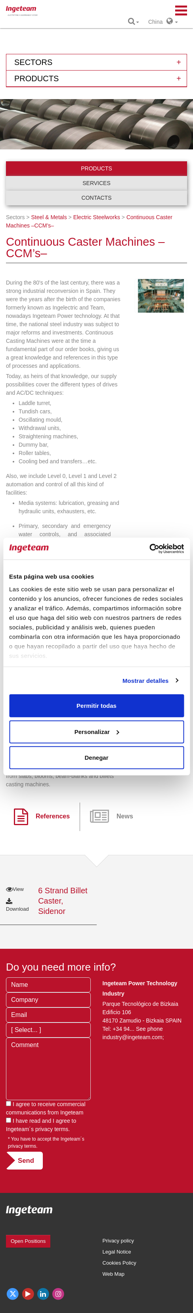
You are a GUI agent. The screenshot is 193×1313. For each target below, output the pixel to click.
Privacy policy (118, 1241)
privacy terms (51, 1129)
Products (96, 168)
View (15, 889)
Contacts (97, 198)
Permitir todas (96, 705)
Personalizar (97, 731)
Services (96, 183)
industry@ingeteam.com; (133, 1037)
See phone (149, 1029)
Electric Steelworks (96, 217)
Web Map (113, 1274)
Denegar (96, 757)
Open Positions (28, 1241)
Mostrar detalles (145, 680)
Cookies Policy (119, 1263)
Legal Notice (117, 1252)
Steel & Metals (49, 217)
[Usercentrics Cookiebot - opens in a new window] (149, 548)
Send (26, 1160)
